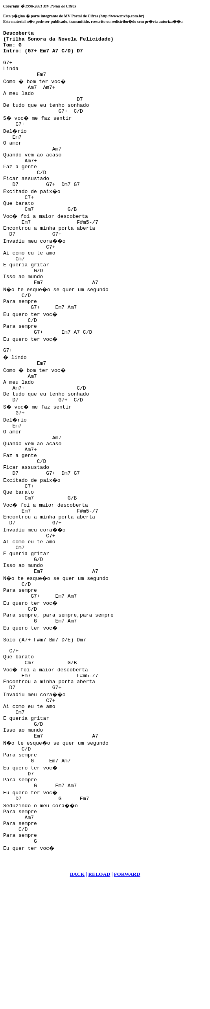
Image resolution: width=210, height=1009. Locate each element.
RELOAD (99, 999)
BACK (77, 999)
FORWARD (127, 999)
